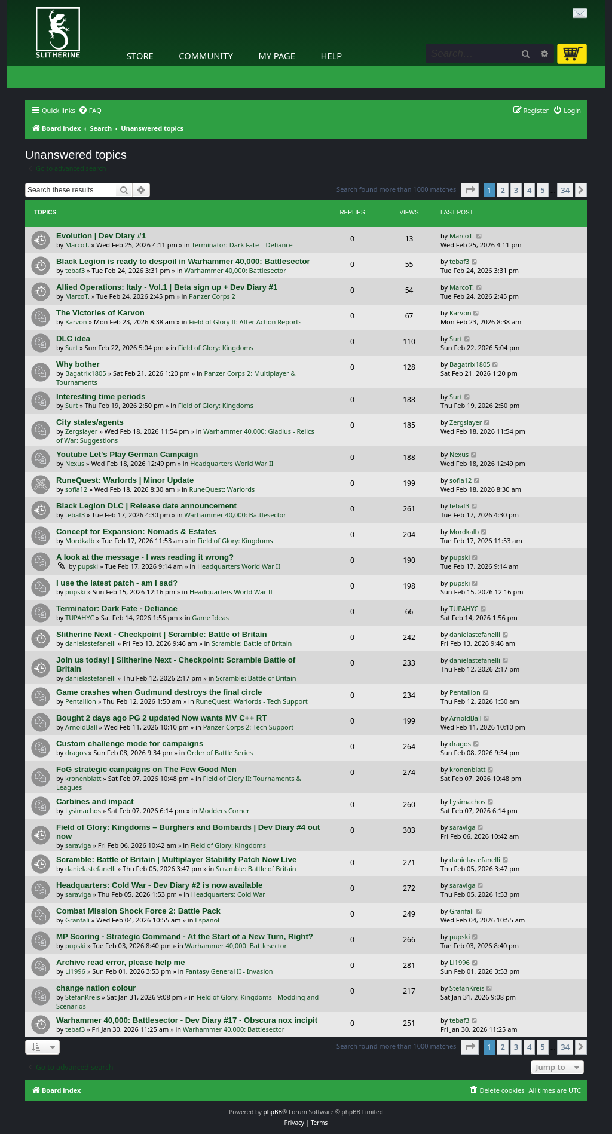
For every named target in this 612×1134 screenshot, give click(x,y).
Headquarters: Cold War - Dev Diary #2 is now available (159, 885)
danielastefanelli (90, 643)
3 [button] (516, 190)
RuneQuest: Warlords (222, 489)
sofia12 (76, 489)
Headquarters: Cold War (228, 894)
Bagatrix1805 (85, 373)
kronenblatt (83, 778)
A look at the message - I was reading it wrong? (145, 557)
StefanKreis (82, 996)
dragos (76, 752)
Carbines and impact (95, 801)
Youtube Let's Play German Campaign (127, 454)
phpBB (273, 1112)
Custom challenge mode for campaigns (129, 743)
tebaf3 (75, 270)
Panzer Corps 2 (212, 296)
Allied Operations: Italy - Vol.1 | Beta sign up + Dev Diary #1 (166, 287)
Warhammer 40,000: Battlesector (235, 270)
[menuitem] (90, 110)
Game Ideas (210, 617)
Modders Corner (224, 810)
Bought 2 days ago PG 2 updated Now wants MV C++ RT (161, 717)
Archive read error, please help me (120, 962)
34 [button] (565, 190)
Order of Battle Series (219, 752)
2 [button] (502, 190)
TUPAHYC (79, 617)
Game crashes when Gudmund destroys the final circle (159, 692)
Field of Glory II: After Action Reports (245, 321)
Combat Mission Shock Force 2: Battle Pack (138, 910)
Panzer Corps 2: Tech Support (248, 726)
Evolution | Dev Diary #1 (101, 235)
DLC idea (73, 338)
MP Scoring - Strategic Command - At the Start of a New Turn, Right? (184, 936)
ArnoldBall (81, 726)
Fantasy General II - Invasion (229, 971)
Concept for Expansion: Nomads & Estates (136, 531)
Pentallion (80, 701)
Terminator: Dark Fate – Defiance (242, 244)
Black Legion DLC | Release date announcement (146, 505)
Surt (71, 347)
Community (205, 56)
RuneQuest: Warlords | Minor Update (125, 480)
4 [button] (529, 190)
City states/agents (90, 422)
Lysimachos (83, 810)
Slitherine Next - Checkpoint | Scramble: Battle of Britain (161, 634)
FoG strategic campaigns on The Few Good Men (146, 769)
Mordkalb (79, 540)
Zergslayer (81, 431)
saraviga (78, 845)
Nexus (74, 463)
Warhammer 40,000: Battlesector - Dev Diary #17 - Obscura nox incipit (186, 1020)
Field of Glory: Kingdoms (215, 347)
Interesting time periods (101, 396)
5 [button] (542, 190)
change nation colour (96, 987)
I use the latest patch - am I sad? (117, 582)
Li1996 (75, 971)
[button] (470, 190)
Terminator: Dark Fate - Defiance (117, 608)
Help (331, 56)
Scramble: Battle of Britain (252, 643)
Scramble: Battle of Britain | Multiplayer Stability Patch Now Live (176, 859)
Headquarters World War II (231, 463)
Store (140, 56)
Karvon (76, 321)
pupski (88, 566)
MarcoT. (77, 244)
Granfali (77, 919)
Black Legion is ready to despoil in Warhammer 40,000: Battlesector (183, 261)
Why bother (78, 364)
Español (207, 919)
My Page (276, 56)
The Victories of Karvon (100, 312)
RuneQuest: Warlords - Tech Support (252, 701)
